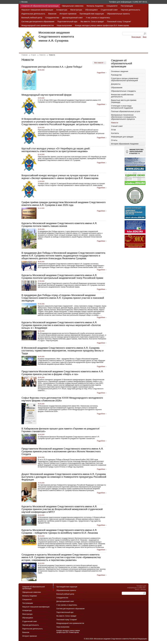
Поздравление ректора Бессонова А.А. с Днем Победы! (52, 66)
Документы (115, 84)
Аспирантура (61, 10)
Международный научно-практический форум (46, 95)
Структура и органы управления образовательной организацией (124, 79)
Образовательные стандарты (123, 91)
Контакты (115, 133)
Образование (116, 87)
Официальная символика (72, 6)
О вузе (33, 55)
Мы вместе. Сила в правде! (92, 21)
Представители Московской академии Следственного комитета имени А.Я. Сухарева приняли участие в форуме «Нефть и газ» (62, 373)
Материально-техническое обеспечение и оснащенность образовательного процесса (123, 117)
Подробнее (101, 73)
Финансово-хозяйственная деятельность (122, 96)
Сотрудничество (52, 18)
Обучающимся (91, 10)
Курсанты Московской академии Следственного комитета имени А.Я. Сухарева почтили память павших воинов (59, 224)
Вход (144, 37)
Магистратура (76, 10)
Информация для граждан (122, 137)
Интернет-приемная (67, 14)
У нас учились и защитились (98, 18)
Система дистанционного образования (37, 21)
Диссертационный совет (72, 18)
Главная (25, 55)
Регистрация (136, 37)
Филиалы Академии (95, 6)
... (101, 315)
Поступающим (127, 6)
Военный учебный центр (31, 18)
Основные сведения (119, 71)
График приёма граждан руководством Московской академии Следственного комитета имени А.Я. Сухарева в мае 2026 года (64, 203)
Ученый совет (117, 126)
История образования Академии (124, 144)
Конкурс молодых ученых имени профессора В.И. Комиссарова (102, 25)
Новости (42, 55)
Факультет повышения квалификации (37, 10)
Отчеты (114, 140)
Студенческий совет (109, 10)
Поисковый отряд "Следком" (119, 21)
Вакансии (52, 14)
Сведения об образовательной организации (40, 6)
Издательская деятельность (33, 14)
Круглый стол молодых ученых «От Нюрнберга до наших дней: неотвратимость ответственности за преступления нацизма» (56, 150)
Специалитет (112, 6)
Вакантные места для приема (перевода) (123, 101)
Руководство (116, 75)
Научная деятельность (130, 10)
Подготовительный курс (67, 21)
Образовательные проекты (118, 14)
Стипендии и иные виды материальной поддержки (122, 107)
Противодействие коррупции (92, 14)
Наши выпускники (64, 25)
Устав (113, 130)
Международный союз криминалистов (37, 25)
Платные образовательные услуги (125, 111)
